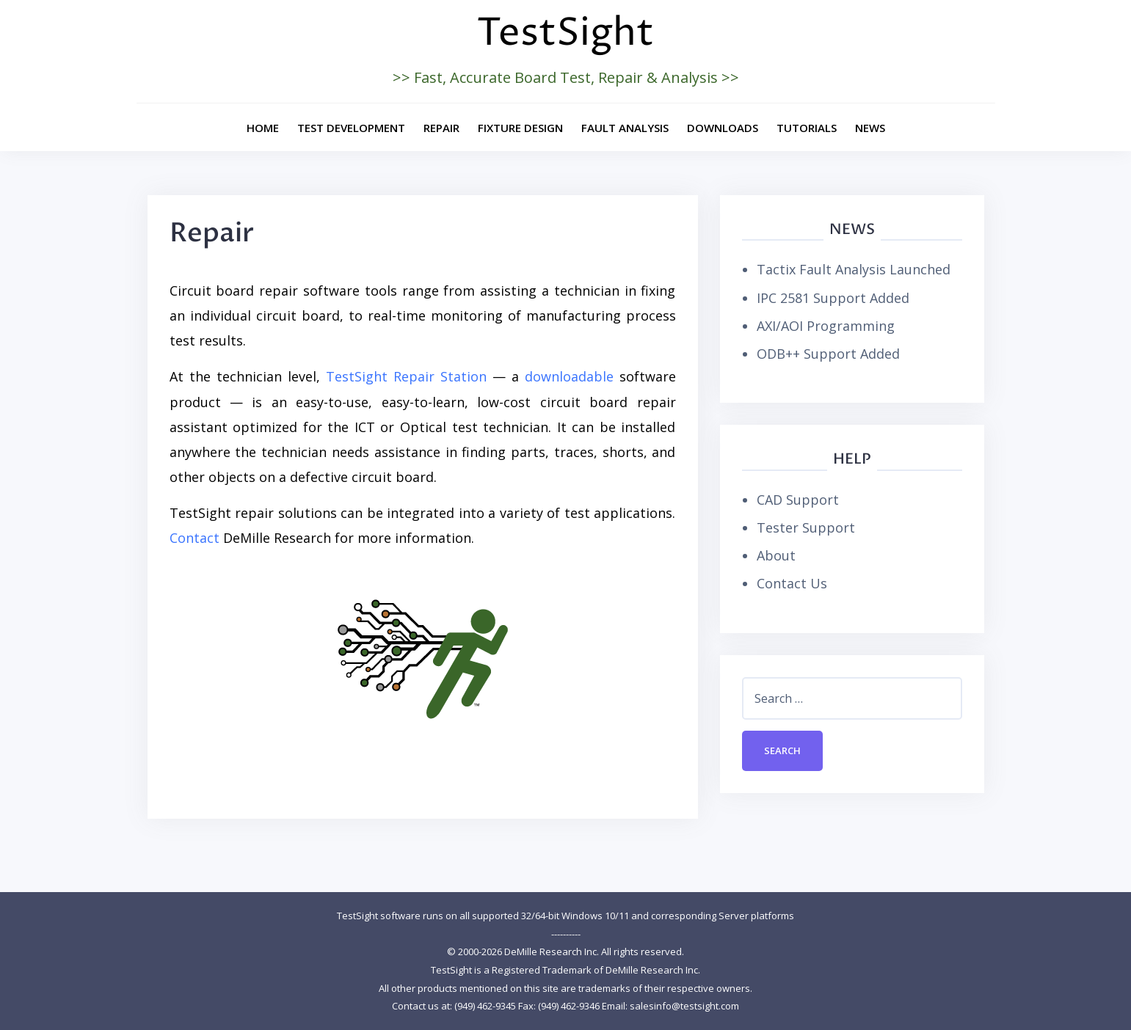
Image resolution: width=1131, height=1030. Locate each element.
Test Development (351, 127)
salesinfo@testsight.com (684, 1005)
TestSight (565, 33)
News (870, 127)
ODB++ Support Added (828, 353)
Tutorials (807, 127)
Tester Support (806, 527)
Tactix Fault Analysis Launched (853, 269)
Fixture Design (520, 127)
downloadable (569, 376)
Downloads (722, 127)
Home (263, 127)
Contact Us (792, 583)
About (776, 555)
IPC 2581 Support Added (833, 298)
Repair (441, 127)
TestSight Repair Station (406, 376)
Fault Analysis (625, 127)
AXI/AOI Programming (826, 326)
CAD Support (798, 499)
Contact (194, 538)
